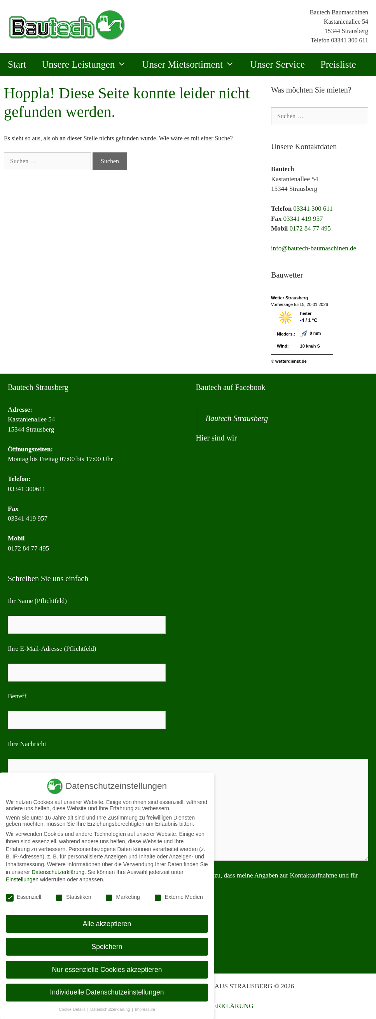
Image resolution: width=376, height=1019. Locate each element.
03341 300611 (26, 489)
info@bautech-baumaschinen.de (313, 248)
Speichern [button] (107, 947)
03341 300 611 (349, 40)
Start (17, 64)
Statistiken (73, 897)
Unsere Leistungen (88, 64)
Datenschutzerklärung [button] (110, 1009)
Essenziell (23, 897)
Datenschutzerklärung (57, 872)
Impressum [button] (145, 1009)
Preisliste (338, 64)
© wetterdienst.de (289, 361)
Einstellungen (22, 879)
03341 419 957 (303, 218)
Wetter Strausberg (289, 297)
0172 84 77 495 (310, 228)
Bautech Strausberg (237, 418)
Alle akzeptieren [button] (107, 924)
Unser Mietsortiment (192, 64)
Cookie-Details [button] (72, 1009)
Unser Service (277, 64)
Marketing (122, 897)
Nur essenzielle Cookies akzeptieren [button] (107, 970)
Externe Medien (178, 897)
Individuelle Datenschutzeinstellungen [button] (107, 992)
